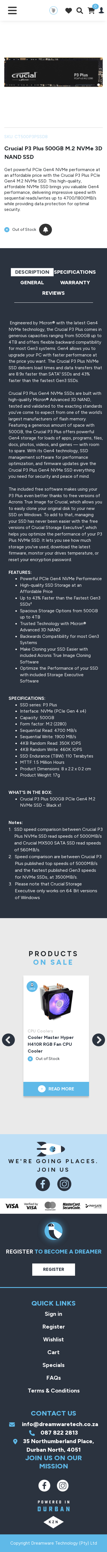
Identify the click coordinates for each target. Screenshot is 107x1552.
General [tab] (32, 282)
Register (53, 1269)
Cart (53, 1352)
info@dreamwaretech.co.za (53, 1424)
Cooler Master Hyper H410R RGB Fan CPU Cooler (51, 1044)
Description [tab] (32, 272)
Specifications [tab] (75, 272)
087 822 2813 (53, 1432)
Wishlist (53, 1339)
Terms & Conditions (54, 1390)
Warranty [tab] (75, 282)
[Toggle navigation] (12, 10)
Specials (53, 1365)
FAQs (53, 1377)
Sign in (53, 1313)
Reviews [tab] (53, 293)
